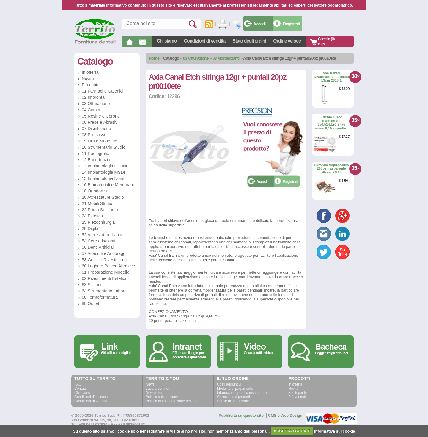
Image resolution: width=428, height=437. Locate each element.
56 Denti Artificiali (98, 247)
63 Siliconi (91, 284)
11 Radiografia (96, 153)
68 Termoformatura (100, 297)
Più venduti (297, 397)
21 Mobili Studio (97, 203)
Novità (88, 78)
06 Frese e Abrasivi (100, 122)
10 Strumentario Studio (103, 147)
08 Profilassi (93, 134)
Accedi (259, 23)
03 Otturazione (196, 58)
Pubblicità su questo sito (241, 415)
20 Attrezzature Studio (103, 197)
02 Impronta (93, 97)
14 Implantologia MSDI (103, 172)
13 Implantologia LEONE (105, 166)
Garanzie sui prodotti (233, 397)
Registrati (291, 23)
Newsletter (154, 393)
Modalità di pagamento (235, 388)
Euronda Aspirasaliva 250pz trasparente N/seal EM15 (331, 168)
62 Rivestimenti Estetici (104, 278)
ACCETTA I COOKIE (292, 431)
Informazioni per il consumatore (242, 393)
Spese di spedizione (233, 401)
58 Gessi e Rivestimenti (104, 259)
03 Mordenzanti (226, 58)
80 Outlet (90, 303)
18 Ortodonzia (95, 191)
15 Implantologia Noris (103, 178)
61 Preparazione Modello (105, 272)
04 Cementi (93, 109)
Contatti (80, 388)
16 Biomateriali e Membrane (108, 184)
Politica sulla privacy (162, 397)
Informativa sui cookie (334, 431)
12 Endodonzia (96, 159)
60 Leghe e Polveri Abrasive (108, 266)
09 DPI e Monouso (99, 141)
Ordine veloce (287, 40)
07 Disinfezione (96, 128)
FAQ (77, 384)
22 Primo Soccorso (100, 209)
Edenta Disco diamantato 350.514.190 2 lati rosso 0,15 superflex (331, 122)
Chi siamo (167, 40)
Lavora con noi (157, 388)
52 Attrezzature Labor (102, 234)
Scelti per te (297, 393)
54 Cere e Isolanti (98, 241)
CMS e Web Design (285, 415)
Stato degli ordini (249, 40)
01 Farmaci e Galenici (102, 91)
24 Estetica (92, 216)
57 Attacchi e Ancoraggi (104, 253)
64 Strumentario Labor (103, 291)
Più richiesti (93, 84)
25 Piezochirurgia (98, 222)
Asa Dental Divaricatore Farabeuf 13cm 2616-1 (331, 76)
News (150, 384)
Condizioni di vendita (204, 40)
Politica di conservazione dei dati (171, 401)
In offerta (90, 72)
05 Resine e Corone (101, 116)
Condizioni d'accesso (91, 397)
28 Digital (91, 228)
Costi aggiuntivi (229, 384)
